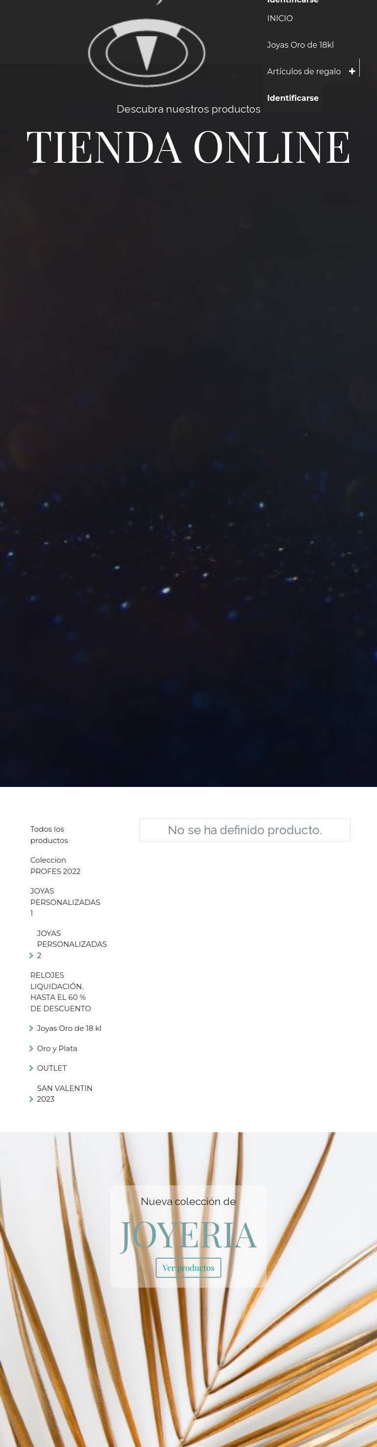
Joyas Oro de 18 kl (69, 1028)
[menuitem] (279, 18)
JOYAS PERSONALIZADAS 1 (65, 902)
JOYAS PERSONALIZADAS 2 (72, 944)
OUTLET (51, 1068)
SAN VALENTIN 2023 (64, 1094)
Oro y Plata (57, 1048)
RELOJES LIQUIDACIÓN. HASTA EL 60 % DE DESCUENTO (60, 991)
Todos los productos (49, 834)
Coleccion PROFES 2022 (55, 865)
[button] (352, 72)
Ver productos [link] (188, 1267)
